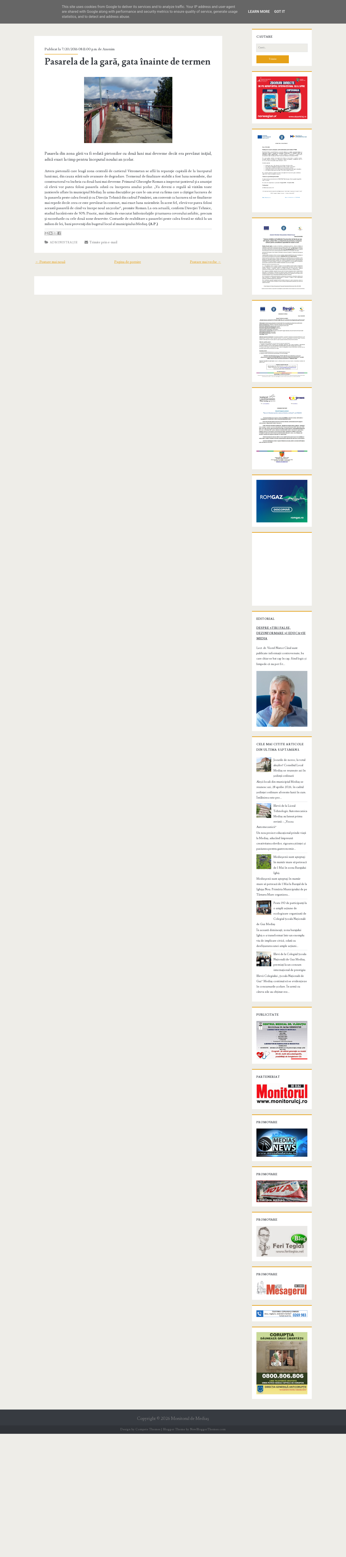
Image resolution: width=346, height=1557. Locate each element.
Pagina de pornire (127, 256)
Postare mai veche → (213, 256)
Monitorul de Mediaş (190, 1542)
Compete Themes (147, 1553)
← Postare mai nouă (42, 256)
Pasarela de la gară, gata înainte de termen (120, 62)
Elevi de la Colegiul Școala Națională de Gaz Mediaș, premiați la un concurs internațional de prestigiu (290, 1041)
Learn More (259, 11)
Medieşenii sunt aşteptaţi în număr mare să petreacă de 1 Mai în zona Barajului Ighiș (288, 959)
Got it (279, 11)
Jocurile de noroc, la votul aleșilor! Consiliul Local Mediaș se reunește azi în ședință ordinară (288, 883)
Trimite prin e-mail (93, 237)
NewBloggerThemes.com (208, 1553)
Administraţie (56, 237)
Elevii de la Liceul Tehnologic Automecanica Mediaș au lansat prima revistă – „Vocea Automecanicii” (290, 919)
